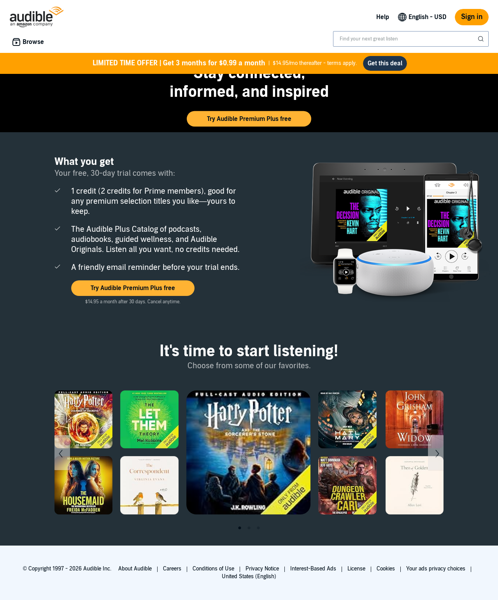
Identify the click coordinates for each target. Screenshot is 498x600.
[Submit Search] (482, 39)
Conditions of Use (213, 568)
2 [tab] (249, 528)
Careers (172, 568)
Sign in (471, 17)
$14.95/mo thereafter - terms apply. (225, 63)
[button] (249, 119)
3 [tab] (258, 528)
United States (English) (249, 576)
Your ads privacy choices (435, 568)
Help (382, 17)
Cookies (386, 568)
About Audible (135, 568)
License (356, 568)
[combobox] (411, 39)
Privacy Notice (262, 568)
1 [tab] (240, 528)
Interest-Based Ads (313, 568)
